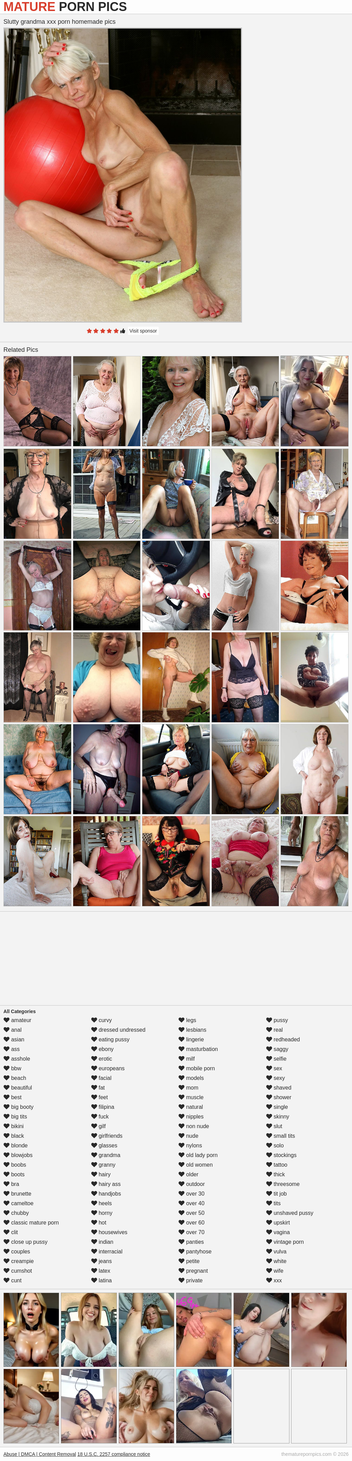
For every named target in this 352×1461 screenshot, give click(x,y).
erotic (101, 1059)
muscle (191, 1097)
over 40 (191, 1203)
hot (99, 1223)
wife (275, 1271)
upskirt (278, 1223)
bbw (12, 1068)
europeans (108, 1068)
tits (273, 1203)
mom (188, 1088)
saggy (277, 1049)
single (277, 1107)
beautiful (17, 1088)
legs (187, 1020)
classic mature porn (31, 1223)
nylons (190, 1145)
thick (275, 1174)
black (13, 1136)
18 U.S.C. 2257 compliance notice (113, 1454)
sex (274, 1068)
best (12, 1097)
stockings (281, 1155)
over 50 (191, 1213)
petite (189, 1261)
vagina (278, 1232)
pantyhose (194, 1251)
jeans (101, 1261)
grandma (106, 1155)
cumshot (17, 1271)
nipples (191, 1117)
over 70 (191, 1232)
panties (191, 1242)
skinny (277, 1117)
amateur (17, 1020)
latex (100, 1271)
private (190, 1280)
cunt (12, 1280)
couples (16, 1251)
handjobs (106, 1194)
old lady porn (198, 1155)
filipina (102, 1107)
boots (14, 1174)
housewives (109, 1232)
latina (101, 1280)
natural (190, 1107)
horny (101, 1213)
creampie (18, 1261)
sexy (275, 1078)
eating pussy (110, 1039)
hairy (101, 1174)
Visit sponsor (143, 331)
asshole (16, 1059)
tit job (276, 1194)
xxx (274, 1280)
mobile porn (196, 1068)
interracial (107, 1251)
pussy (277, 1020)
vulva (276, 1251)
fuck (100, 1117)
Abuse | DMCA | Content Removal (39, 1454)
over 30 (191, 1194)
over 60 (191, 1223)
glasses (104, 1145)
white (276, 1261)
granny (103, 1165)
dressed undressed (118, 1030)
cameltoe (18, 1203)
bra (11, 1184)
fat (98, 1088)
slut (274, 1126)
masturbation (198, 1049)
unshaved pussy (290, 1213)
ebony (102, 1049)
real (274, 1030)
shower (279, 1097)
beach (14, 1078)
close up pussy (25, 1242)
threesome (283, 1184)
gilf (98, 1126)
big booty (18, 1107)
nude (188, 1136)
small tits (280, 1136)
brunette (17, 1194)
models (191, 1078)
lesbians (192, 1030)
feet (99, 1097)
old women (195, 1165)
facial (101, 1078)
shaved (279, 1088)
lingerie (191, 1039)
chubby (16, 1213)
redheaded (283, 1039)
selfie (276, 1059)
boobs (14, 1165)
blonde (15, 1145)
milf (186, 1059)
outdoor (191, 1184)
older (188, 1174)
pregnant (193, 1271)
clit (10, 1232)
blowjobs (18, 1155)
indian (102, 1242)
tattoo (276, 1165)
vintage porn (285, 1242)
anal (12, 1030)
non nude (193, 1126)
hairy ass (106, 1184)
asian (13, 1039)
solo (275, 1145)
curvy (101, 1020)
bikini (13, 1126)
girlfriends (107, 1136)
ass (11, 1049)
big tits (15, 1117)
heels (101, 1203)
